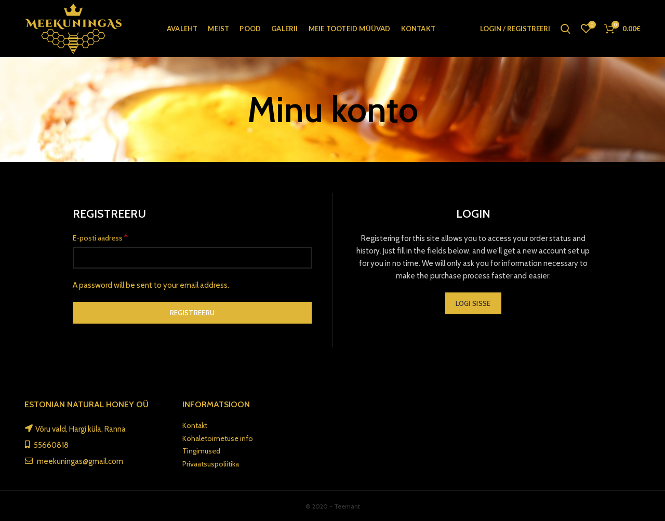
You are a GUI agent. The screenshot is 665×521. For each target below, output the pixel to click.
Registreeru (192, 313)
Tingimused (201, 451)
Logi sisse (473, 303)
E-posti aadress (100, 238)
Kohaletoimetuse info (217, 438)
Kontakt (194, 425)
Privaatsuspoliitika (210, 464)
